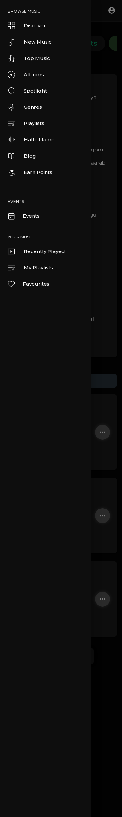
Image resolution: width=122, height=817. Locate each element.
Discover (27, 25)
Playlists (26, 123)
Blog (22, 156)
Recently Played (36, 251)
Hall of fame (31, 139)
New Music (30, 42)
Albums (26, 74)
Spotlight (27, 90)
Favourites (28, 284)
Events (23, 216)
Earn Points (30, 172)
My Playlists (30, 267)
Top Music (29, 58)
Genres (25, 107)
